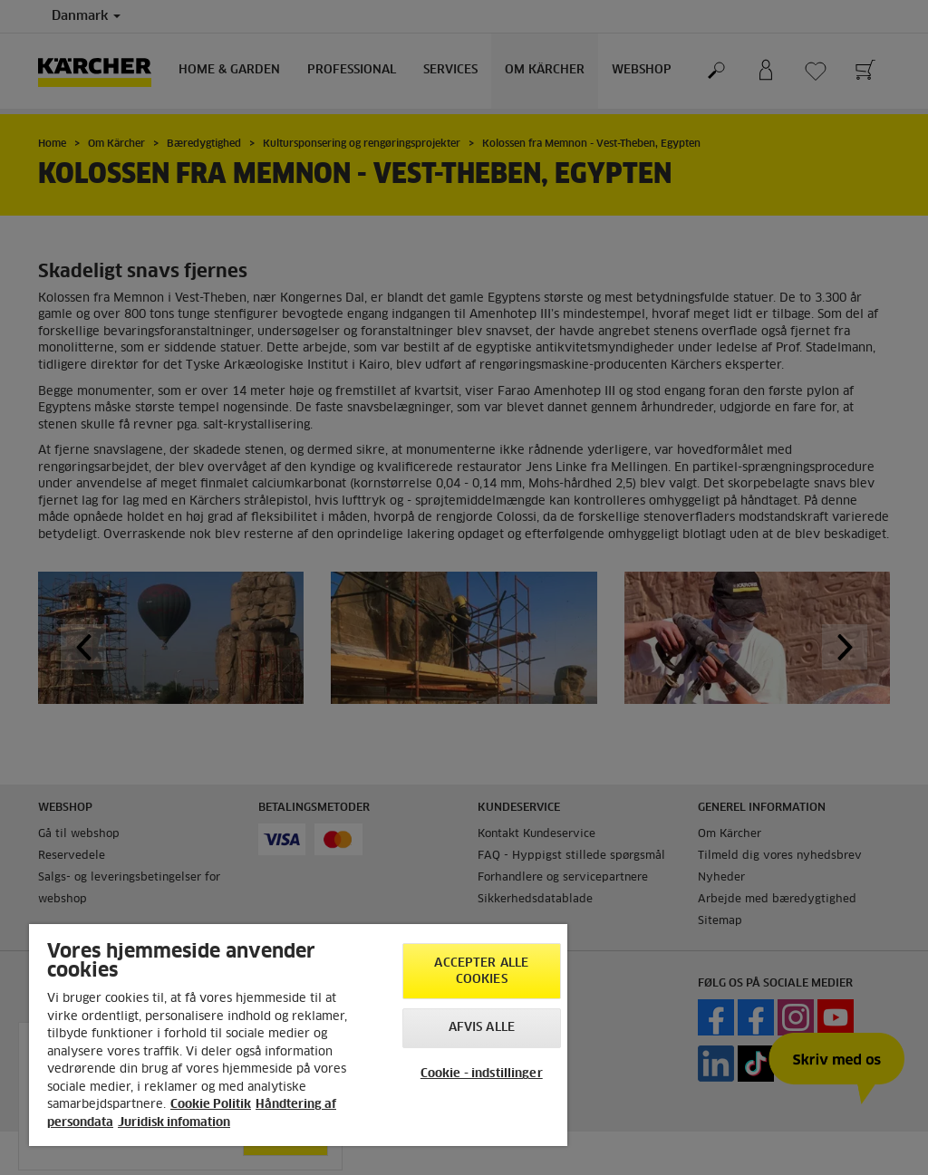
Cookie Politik (210, 1105)
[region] (298, 1035)
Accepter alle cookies (481, 972)
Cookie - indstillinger (481, 1074)
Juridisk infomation (174, 1123)
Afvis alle (482, 1028)
